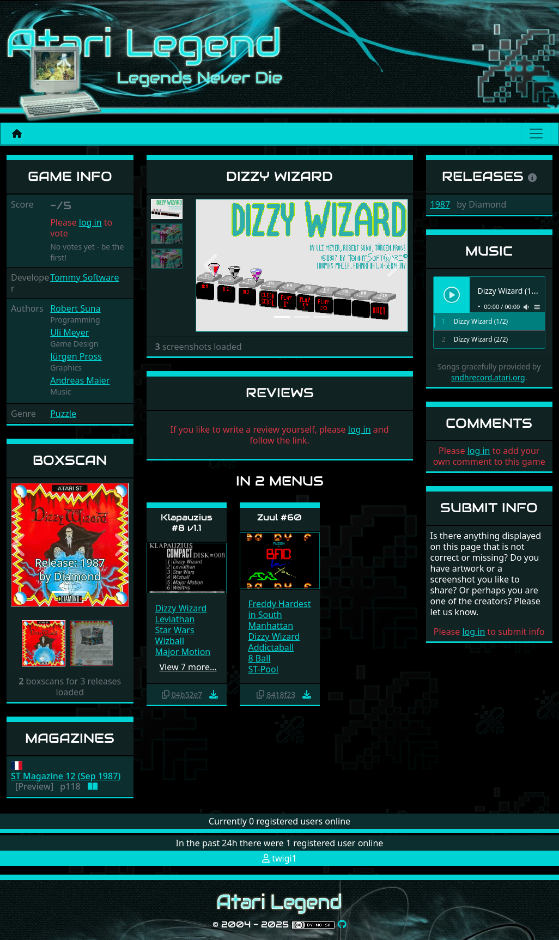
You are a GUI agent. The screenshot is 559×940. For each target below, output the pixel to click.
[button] (19, 545)
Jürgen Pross (76, 356)
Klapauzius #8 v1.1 (186, 522)
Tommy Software (84, 277)
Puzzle (63, 414)
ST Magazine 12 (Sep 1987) (65, 776)
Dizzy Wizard (181, 608)
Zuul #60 (279, 517)
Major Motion (183, 652)
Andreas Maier (80, 380)
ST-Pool (263, 669)
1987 (440, 204)
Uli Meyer (69, 332)
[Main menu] (536, 133)
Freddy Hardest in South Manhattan (279, 615)
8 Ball (259, 658)
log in (90, 222)
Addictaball (271, 647)
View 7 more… (188, 667)
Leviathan (175, 619)
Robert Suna (75, 308)
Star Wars (175, 630)
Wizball (170, 641)
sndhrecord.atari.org (488, 377)
